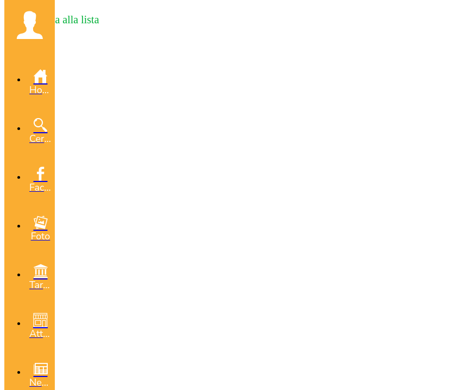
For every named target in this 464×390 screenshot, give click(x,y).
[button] (29, 25)
